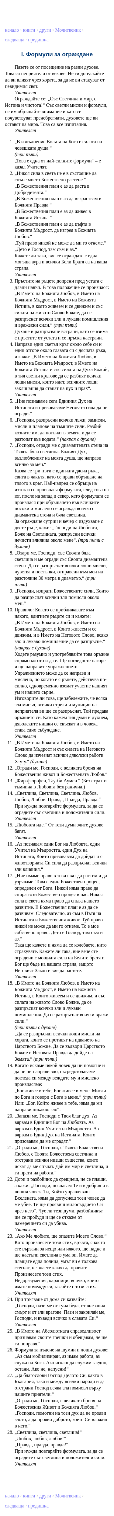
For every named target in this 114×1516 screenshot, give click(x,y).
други (45, 30)
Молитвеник (68, 30)
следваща (14, 39)
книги (29, 30)
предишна (38, 39)
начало (12, 30)
